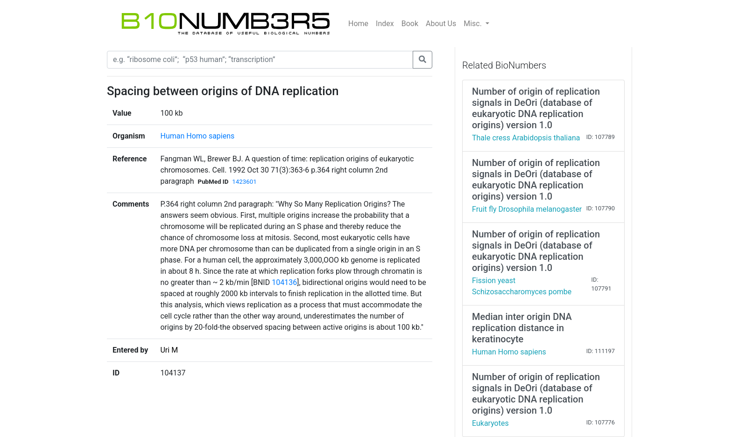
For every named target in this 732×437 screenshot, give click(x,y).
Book (409, 23)
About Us (441, 23)
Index (385, 23)
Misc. (474, 23)
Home (358, 23)
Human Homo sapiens (197, 136)
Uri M (169, 350)
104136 (284, 282)
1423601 (244, 181)
